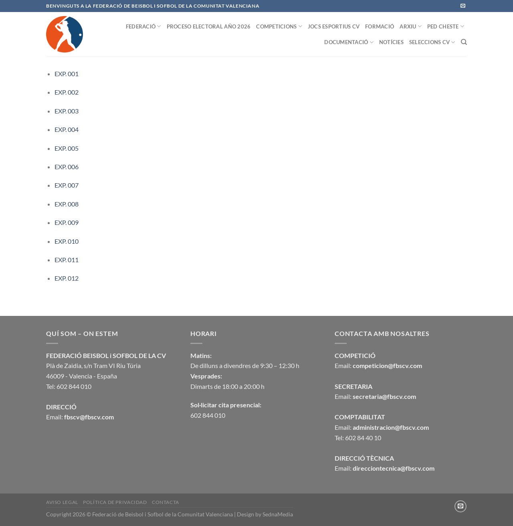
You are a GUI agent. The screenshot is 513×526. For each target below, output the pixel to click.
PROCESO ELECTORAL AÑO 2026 (209, 26)
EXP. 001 (67, 73)
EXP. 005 (67, 148)
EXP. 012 (67, 278)
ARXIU (411, 26)
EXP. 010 (67, 241)
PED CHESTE (445, 26)
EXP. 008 (67, 204)
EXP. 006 (67, 166)
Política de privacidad (115, 502)
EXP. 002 (67, 92)
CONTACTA (165, 502)
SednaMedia (278, 514)
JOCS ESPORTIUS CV (334, 26)
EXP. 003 (67, 111)
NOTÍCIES (391, 42)
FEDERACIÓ (143, 26)
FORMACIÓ (379, 26)
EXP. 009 (67, 222)
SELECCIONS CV (432, 42)
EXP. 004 (67, 129)
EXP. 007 (67, 185)
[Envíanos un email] (462, 6)
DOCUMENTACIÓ (349, 42)
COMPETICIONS (279, 26)
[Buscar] (464, 42)
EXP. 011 (67, 259)
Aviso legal (62, 502)
